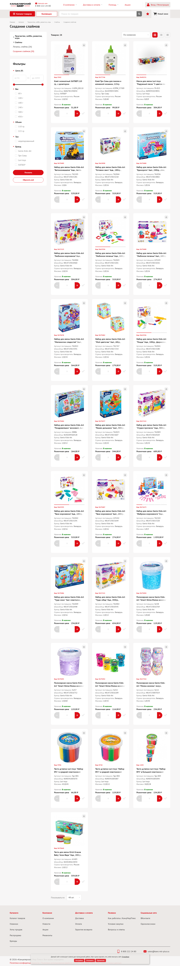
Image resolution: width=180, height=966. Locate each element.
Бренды (13, 941)
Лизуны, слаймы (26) (22, 46)
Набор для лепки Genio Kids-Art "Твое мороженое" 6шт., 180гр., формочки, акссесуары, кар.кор (110, 514)
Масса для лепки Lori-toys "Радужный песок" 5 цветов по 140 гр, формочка (150, 84)
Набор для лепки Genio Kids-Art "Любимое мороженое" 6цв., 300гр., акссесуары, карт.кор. (69, 256)
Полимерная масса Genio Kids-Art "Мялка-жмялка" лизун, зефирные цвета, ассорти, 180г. (151, 686)
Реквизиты (47, 935)
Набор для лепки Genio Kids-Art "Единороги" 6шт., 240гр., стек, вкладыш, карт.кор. (151, 170)
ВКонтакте (145, 918)
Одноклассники (148, 924)
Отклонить (90, 960)
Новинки (14, 924)
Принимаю (101, 960)
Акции (45, 929)
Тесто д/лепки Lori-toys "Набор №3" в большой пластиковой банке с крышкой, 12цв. (150, 772)
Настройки (79, 960)
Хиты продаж (16, 929)
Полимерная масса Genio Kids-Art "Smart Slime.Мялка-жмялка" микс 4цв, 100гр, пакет (110, 686)
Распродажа (15, 935)
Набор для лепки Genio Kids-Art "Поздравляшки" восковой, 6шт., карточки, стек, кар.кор (69, 428)
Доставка (79, 918)
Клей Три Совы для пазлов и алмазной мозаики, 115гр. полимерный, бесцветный (108, 84)
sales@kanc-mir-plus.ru (156, 951)
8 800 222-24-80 (43, 5)
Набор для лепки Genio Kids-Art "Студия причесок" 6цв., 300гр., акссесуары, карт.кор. (151, 428)
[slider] (14, 84)
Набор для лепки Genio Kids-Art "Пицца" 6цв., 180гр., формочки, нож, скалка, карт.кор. (151, 342)
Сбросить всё (28, 180)
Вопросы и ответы (116, 929)
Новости (46, 924)
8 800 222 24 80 (126, 951)
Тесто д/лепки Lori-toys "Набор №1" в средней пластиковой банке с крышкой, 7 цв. (68, 772)
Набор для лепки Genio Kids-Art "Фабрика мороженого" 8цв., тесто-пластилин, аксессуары (151, 514)
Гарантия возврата (83, 929)
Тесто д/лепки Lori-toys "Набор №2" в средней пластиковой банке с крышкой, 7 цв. (109, 772)
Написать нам (41, 3)
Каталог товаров (17, 918)
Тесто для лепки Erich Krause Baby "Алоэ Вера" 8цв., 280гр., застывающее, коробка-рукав (68, 855)
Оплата (78, 924)
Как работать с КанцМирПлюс (122, 918)
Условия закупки (115, 924)
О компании (48, 918)
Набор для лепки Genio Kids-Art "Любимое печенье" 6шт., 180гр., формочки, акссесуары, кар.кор (151, 256)
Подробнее (125, 957)
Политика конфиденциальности (24, 963)
